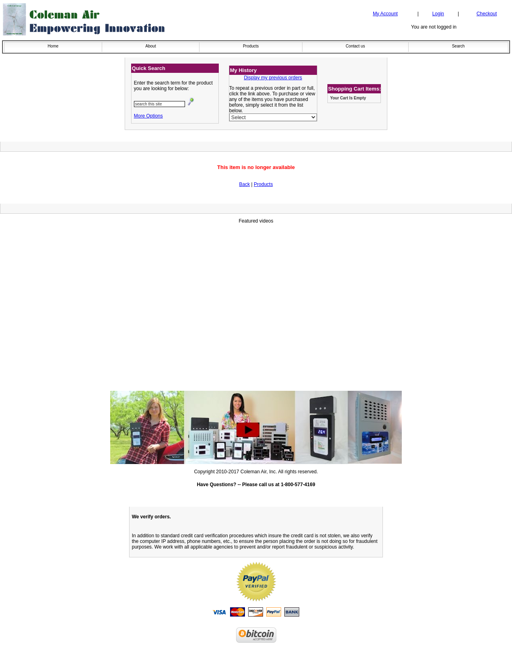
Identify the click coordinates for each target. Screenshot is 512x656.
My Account (385, 14)
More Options (148, 116)
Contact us (355, 46)
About (151, 46)
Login (438, 14)
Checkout (487, 14)
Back (244, 184)
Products (251, 46)
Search (458, 46)
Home (53, 46)
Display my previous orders (273, 77)
